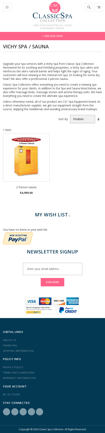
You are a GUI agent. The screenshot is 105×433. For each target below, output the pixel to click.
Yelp (31, 411)
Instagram (14, 411)
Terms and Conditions (18, 372)
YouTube (39, 411)
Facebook (6, 411)
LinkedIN (23, 411)
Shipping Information (18, 351)
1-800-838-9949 (52, 36)
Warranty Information (19, 378)
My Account (11, 394)
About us (9, 340)
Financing (10, 345)
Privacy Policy (13, 367)
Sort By (63, 119)
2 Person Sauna (26, 187)
